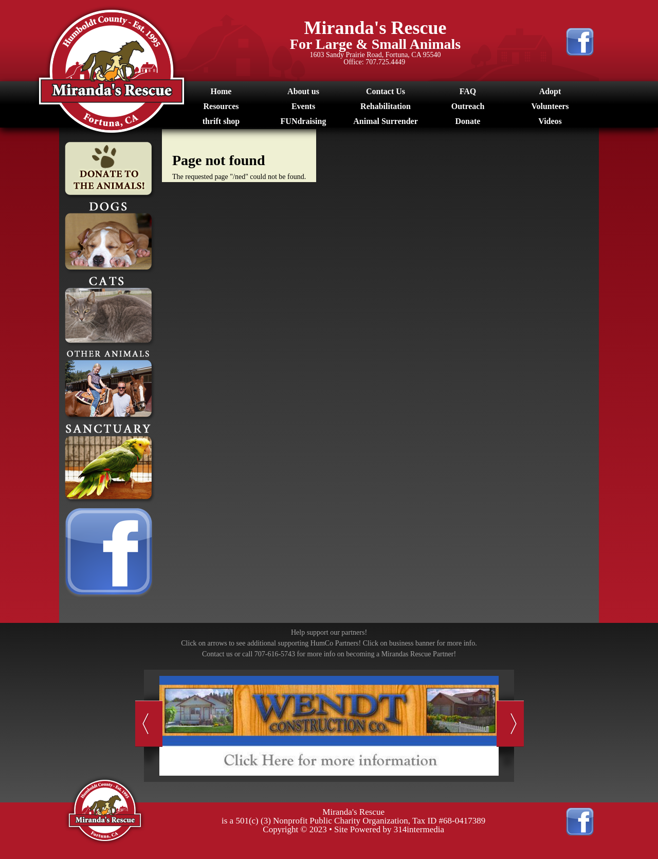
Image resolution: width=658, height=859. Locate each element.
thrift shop (221, 121)
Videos (550, 121)
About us (303, 91)
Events (303, 106)
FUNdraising (303, 121)
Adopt (550, 91)
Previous (148, 724)
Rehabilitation (385, 106)
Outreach (468, 106)
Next (510, 724)
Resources (221, 106)
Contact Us (385, 91)
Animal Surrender (385, 121)
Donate (468, 121)
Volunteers (550, 106)
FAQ (468, 91)
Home (221, 91)
